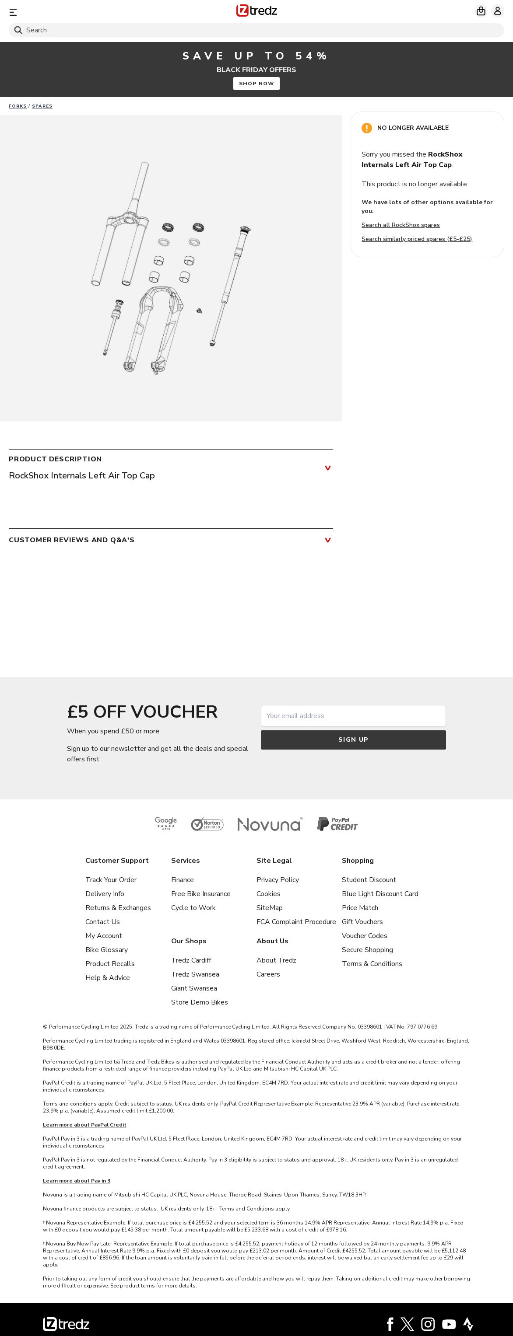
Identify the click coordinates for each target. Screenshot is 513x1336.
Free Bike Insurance (201, 894)
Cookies (268, 894)
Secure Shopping (367, 950)
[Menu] (90, 12)
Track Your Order (111, 880)
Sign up (353, 740)
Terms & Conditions (372, 964)
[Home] (256, 12)
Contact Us (102, 922)
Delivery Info (104, 894)
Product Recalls (110, 964)
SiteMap (269, 908)
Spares (42, 106)
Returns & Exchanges (118, 908)
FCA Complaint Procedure (296, 922)
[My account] (497, 10)
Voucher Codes (364, 936)
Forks (18, 106)
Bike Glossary (106, 950)
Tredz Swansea (195, 974)
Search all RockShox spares (401, 225)
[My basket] (481, 10)
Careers (268, 974)
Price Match (360, 908)
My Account (103, 936)
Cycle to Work (193, 908)
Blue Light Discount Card (380, 894)
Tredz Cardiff (191, 960)
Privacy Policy (277, 880)
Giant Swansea (194, 988)
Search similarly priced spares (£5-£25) (417, 239)
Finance (182, 880)
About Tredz (276, 960)
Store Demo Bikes (199, 1002)
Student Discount (369, 880)
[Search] (256, 30)
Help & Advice (107, 978)
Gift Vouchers (362, 922)
